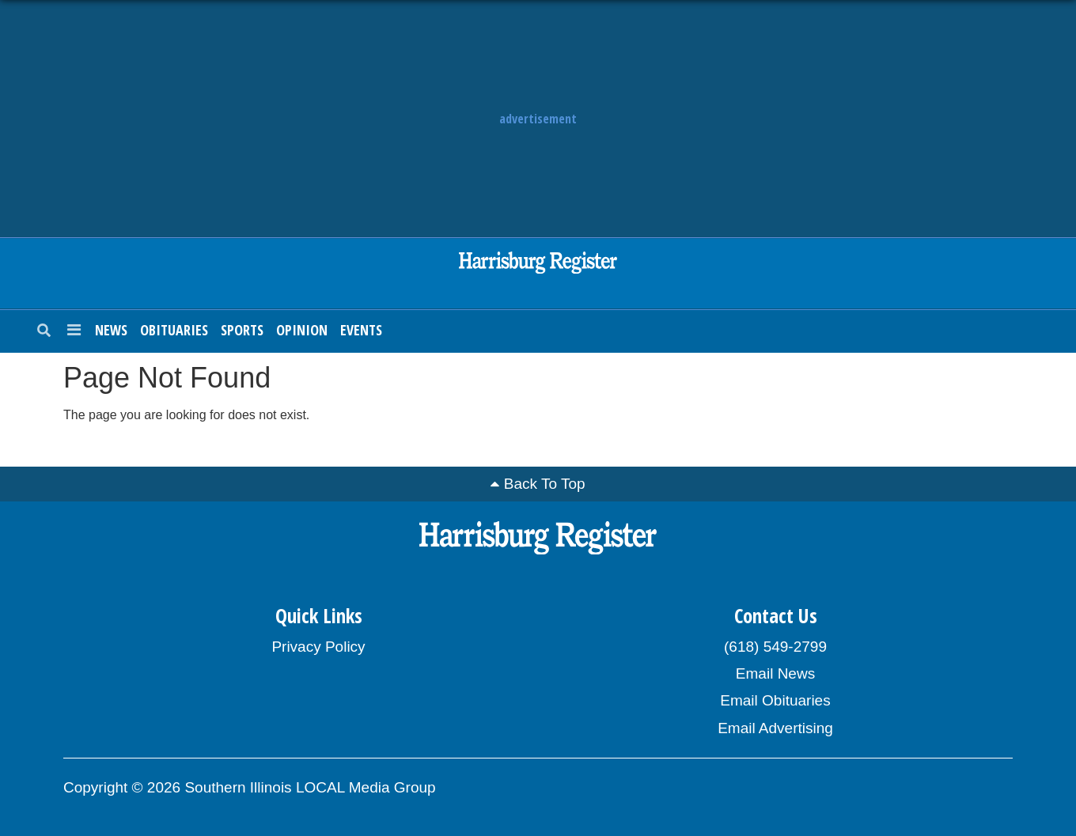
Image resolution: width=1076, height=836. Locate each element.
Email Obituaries (775, 700)
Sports (242, 329)
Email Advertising (775, 728)
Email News (775, 673)
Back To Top (544, 483)
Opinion (302, 329)
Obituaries (174, 329)
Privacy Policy (318, 646)
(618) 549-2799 (775, 646)
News (111, 329)
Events (361, 329)
